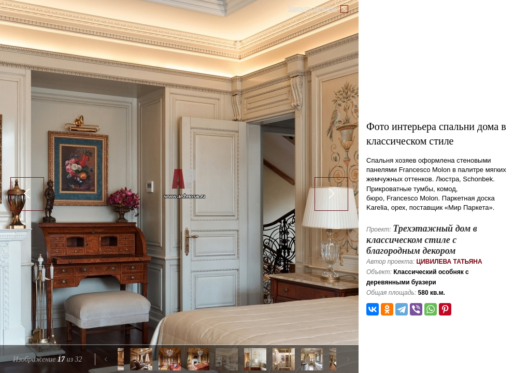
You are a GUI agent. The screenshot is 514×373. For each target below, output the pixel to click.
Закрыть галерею (313, 8)
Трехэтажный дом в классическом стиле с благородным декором (421, 239)
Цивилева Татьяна (449, 261)
